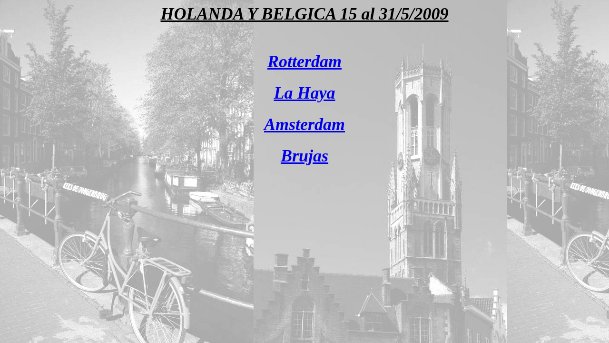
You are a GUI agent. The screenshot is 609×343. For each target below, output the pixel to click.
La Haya (304, 92)
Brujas (304, 155)
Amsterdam (304, 124)
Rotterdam (304, 61)
